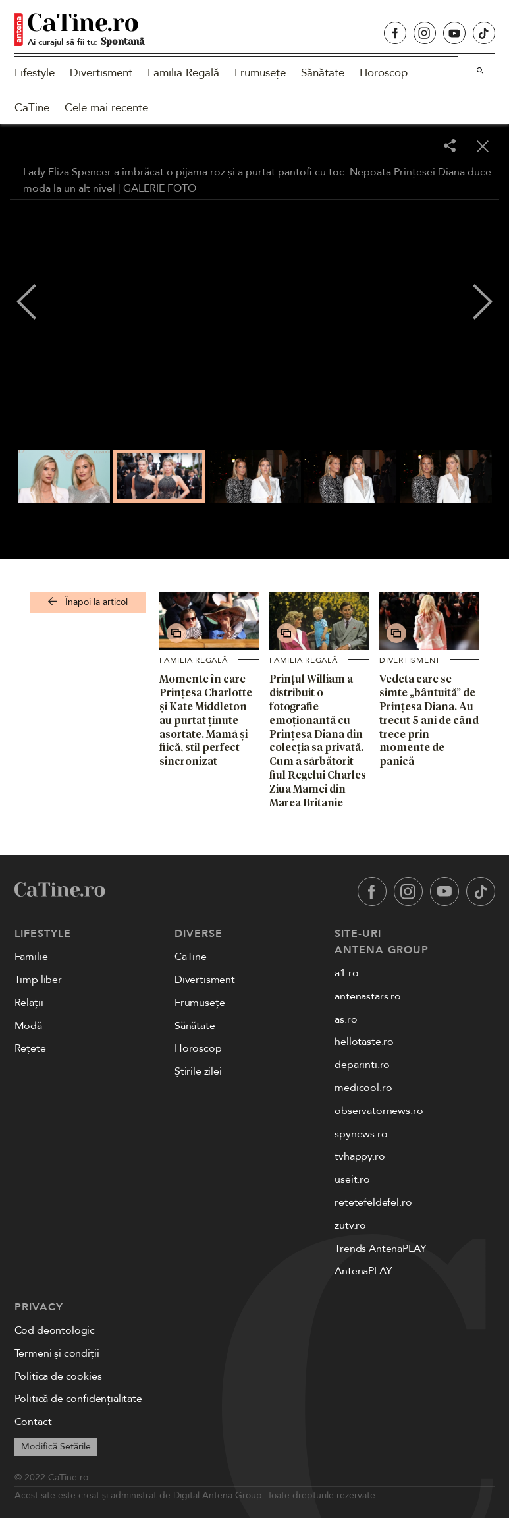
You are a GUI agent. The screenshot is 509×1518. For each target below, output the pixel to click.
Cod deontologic (54, 1330)
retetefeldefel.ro (373, 1202)
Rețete (30, 1048)
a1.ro (346, 973)
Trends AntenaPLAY (380, 1248)
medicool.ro (363, 1088)
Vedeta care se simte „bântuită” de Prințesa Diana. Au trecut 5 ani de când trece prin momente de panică (429, 720)
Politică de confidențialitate (78, 1399)
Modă (28, 1026)
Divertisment (101, 72)
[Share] (449, 146)
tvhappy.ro (360, 1156)
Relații (28, 1003)
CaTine (31, 107)
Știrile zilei (198, 1071)
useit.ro (352, 1179)
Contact (33, 1422)
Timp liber (38, 979)
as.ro (346, 1019)
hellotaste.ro (364, 1041)
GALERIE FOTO (159, 188)
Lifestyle (34, 72)
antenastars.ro (368, 996)
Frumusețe (260, 72)
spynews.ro (361, 1134)
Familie (31, 956)
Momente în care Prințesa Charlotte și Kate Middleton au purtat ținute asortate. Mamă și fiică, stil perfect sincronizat (205, 720)
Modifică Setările (56, 1446)
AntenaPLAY (363, 1271)
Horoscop (384, 72)
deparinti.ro (362, 1064)
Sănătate (322, 72)
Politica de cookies (58, 1376)
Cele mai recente (106, 107)
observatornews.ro (379, 1111)
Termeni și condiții (56, 1353)
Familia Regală (183, 72)
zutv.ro (350, 1225)
